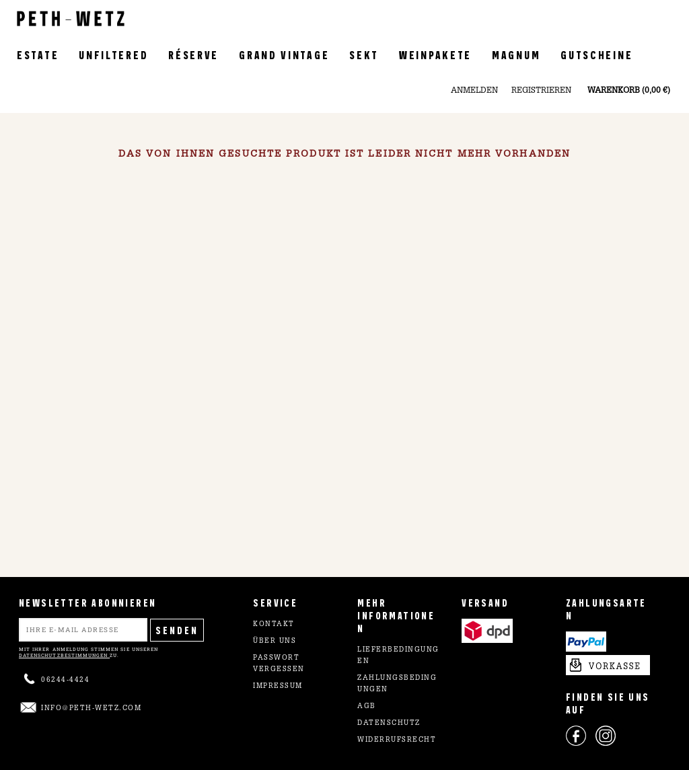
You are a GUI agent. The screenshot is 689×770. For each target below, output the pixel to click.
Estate (38, 54)
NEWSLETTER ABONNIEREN (87, 602)
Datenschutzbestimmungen (64, 655)
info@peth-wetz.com (91, 708)
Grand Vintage (284, 54)
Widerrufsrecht (396, 740)
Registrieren (541, 91)
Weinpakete (435, 54)
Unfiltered (113, 54)
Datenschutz (389, 723)
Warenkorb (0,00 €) (628, 91)
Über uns (274, 641)
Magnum (516, 54)
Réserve (193, 54)
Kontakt (274, 624)
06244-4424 (65, 680)
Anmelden (474, 91)
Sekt (364, 54)
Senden (176, 629)
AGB (366, 706)
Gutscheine (596, 54)
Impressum (278, 686)
